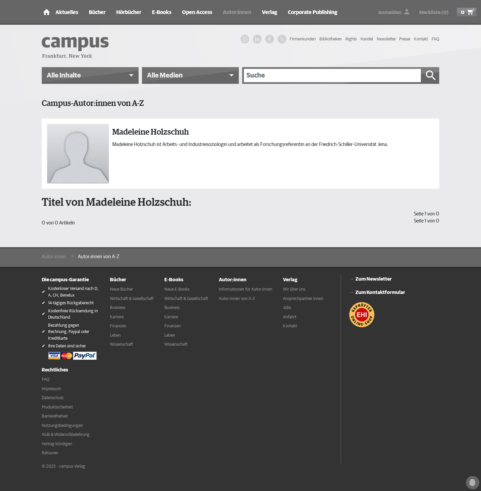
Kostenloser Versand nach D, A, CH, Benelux (73, 292)
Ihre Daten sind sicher (67, 346)
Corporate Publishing (312, 12)
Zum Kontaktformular (380, 292)
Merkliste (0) (434, 12)
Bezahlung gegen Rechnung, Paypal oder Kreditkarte (68, 332)
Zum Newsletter (373, 279)
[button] (90, 75)
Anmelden (390, 12)
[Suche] (332, 75)
